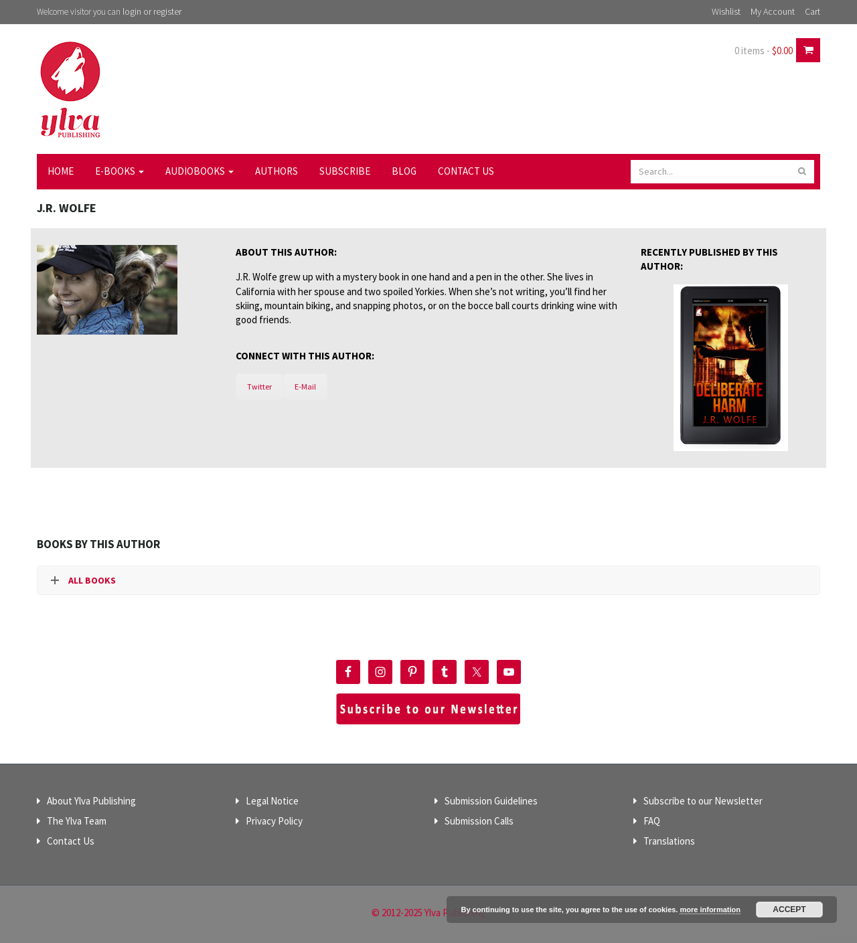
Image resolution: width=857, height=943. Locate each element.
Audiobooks (199, 171)
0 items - (763, 50)
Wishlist (726, 11)
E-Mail (305, 386)
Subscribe (344, 171)
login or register (152, 11)
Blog (404, 171)
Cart (812, 11)
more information (710, 910)
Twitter (259, 386)
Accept (789, 909)
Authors (276, 171)
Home (61, 171)
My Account (773, 11)
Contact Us (466, 171)
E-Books (119, 171)
